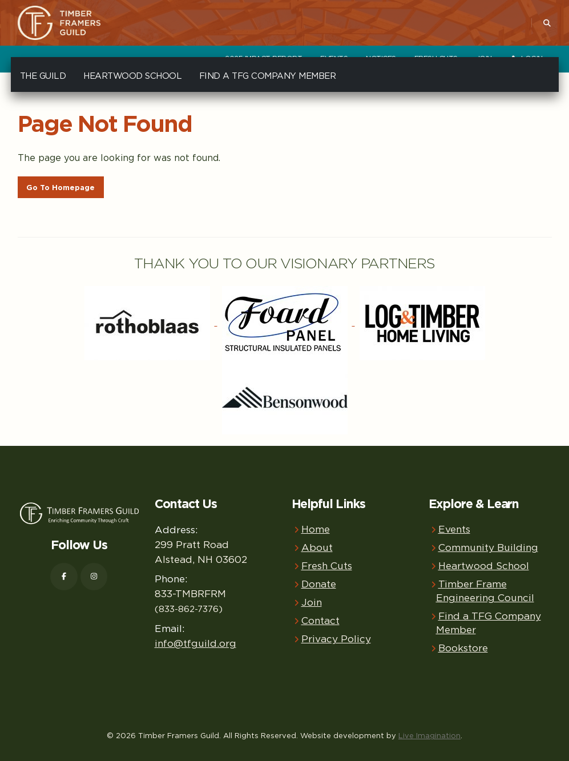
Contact (320, 620)
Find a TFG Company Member (267, 75)
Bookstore (463, 647)
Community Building (488, 547)
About (317, 547)
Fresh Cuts (326, 565)
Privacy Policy (336, 638)
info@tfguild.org (195, 643)
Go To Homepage (60, 187)
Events (454, 529)
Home (315, 529)
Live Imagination (429, 735)
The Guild (43, 75)
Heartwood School (132, 75)
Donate (318, 583)
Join (311, 602)
